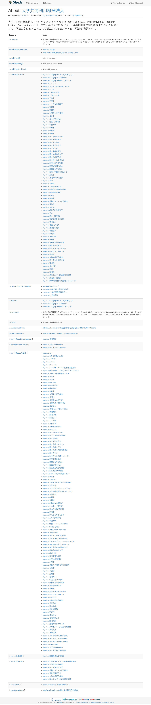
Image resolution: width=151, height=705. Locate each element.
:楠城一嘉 (49, 553)
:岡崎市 (48, 198)
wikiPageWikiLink (17, 75)
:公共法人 (49, 406)
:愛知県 (48, 204)
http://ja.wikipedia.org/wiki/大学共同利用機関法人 (61, 333)
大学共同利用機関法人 (43, 10)
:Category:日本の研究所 (55, 78)
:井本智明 (49, 388)
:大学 (48, 181)
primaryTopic (17, 690)
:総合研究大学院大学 (53, 251)
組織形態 (16, 661)
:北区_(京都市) (51, 122)
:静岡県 (48, 272)
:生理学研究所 (51, 228)
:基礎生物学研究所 (53, 178)
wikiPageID (14, 58)
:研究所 (48, 234)
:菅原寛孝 (49, 603)
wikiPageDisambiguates (21, 339)
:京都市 (48, 107)
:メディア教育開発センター (56, 86)
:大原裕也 (49, 480)
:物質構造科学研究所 (53, 219)
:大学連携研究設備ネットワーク (58, 491)
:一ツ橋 (48, 89)
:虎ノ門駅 (49, 266)
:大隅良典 (49, 494)
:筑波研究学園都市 (53, 580)
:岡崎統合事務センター (54, 515)
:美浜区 (48, 254)
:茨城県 (48, 263)
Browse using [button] (33, 3)
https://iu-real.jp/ (49, 50)
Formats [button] (48, 3)
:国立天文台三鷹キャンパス (56, 456)
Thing (24, 15)
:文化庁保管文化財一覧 (54, 530)
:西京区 (48, 269)
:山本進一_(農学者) (53, 506)
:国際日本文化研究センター (56, 172)
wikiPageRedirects (19, 344)
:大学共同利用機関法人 (55, 292)
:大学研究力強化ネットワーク (57, 488)
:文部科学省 (51, 295)
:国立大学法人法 (52, 145)
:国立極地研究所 (52, 157)
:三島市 (48, 98)
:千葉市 (48, 128)
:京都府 (48, 110)
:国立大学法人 (51, 142)
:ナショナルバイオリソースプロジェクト (61, 371)
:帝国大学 (49, 521)
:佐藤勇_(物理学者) (53, 400)
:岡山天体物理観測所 (53, 509)
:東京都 (48, 207)
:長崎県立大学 (51, 618)
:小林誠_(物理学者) (53, 503)
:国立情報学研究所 (53, 154)
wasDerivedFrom (17, 328)
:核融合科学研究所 (53, 210)
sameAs (15, 685)
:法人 (48, 213)
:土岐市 (48, 175)
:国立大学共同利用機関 (54, 347)
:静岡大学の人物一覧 (53, 624)
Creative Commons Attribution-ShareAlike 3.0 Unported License (95, 702)
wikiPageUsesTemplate (20, 286)
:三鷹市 (48, 101)
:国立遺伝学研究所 (53, 169)
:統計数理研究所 (52, 245)
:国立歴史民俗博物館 (53, 160)
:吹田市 (48, 133)
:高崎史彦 (49, 630)
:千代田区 (49, 125)
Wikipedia (59, 702)
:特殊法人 (49, 222)
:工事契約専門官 (52, 518)
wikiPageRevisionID (17, 69)
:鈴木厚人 (49, 615)
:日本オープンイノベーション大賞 (58, 541)
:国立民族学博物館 (53, 163)
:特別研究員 (50, 644)
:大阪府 (48, 184)
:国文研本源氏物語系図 (54, 435)
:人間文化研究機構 (53, 113)
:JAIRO (48, 362)
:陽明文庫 (49, 621)
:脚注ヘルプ (51, 286)
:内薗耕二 (49, 418)
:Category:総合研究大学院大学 (57, 81)
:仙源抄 (48, 397)
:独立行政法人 (51, 225)
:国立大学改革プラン (53, 444)
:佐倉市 (48, 116)
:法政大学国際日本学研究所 (56, 565)
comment (14, 312)
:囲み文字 (49, 429)
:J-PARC (49, 359)
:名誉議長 (49, 424)
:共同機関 (49, 339)
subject (13, 301)
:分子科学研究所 (52, 119)
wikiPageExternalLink (18, 50)
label (12, 322)
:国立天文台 (50, 148)
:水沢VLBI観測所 (52, 559)
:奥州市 (48, 497)
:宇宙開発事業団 (52, 192)
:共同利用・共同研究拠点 (55, 289)
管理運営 (16, 656)
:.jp (47, 353)
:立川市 (48, 239)
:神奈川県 (49, 237)
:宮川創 (48, 500)
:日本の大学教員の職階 (54, 535)
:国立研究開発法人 (53, 166)
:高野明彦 (49, 633)
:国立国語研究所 (52, 139)
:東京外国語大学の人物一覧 (56, 544)
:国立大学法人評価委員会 (55, 450)
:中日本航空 (50, 385)
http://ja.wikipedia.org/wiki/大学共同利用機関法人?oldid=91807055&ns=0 (69, 328)
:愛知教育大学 (51, 527)
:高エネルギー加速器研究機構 (57, 275)
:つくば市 (49, 83)
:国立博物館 (50, 438)
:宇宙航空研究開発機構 (54, 189)
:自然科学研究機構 (53, 257)
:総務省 (48, 588)
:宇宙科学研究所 (52, 186)
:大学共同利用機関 (53, 344)
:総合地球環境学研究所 (54, 248)
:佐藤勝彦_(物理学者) (54, 403)
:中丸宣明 (49, 382)
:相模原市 (49, 231)
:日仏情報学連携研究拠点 (55, 636)
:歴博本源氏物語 (52, 556)
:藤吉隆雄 (49, 606)
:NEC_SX (49, 365)
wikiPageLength (16, 64)
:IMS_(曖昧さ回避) (53, 356)
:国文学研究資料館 (53, 136)
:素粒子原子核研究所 (53, 242)
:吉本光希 (49, 421)
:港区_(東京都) (51, 216)
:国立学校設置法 (52, 151)
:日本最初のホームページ (55, 641)
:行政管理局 (50, 609)
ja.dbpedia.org (78, 15)
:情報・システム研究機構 (55, 201)
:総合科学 (49, 597)
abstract (13, 39)
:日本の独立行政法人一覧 (55, 538)
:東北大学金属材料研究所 (55, 547)
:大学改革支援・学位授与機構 (57, 482)
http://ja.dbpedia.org (50, 15)
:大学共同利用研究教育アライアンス (59, 281)
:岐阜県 (48, 195)
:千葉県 (48, 131)
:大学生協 (49, 485)
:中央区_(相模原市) (53, 104)
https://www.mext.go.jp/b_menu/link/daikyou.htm (60, 52)
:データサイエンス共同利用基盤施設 (59, 368)
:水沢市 (48, 562)
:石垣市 (48, 568)
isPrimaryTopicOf (16, 333)
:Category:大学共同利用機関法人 (58, 75)
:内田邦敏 (49, 415)
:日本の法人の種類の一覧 (55, 639)
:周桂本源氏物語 (52, 427)
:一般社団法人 (51, 92)
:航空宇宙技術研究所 (53, 260)
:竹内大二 (49, 577)
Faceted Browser (118, 3)
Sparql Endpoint (136, 3)
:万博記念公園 (51, 95)
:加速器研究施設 (52, 278)
